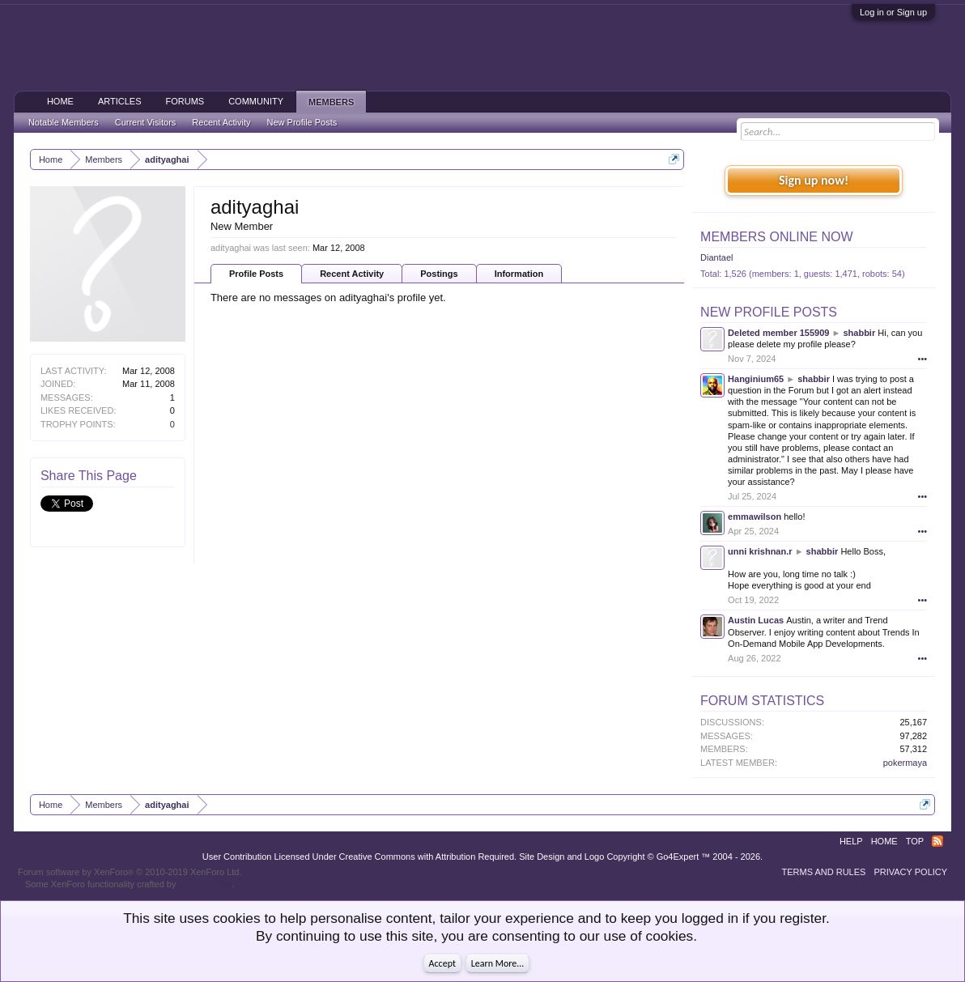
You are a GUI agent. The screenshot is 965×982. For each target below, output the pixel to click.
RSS (937, 841)
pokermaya (905, 762)
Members (331, 102)
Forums (185, 101)
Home (60, 101)
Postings (438, 273)
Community (255, 101)
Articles (120, 101)
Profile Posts (256, 273)
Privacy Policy (910, 872)
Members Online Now (776, 237)
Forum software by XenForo (130, 872)
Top (915, 841)
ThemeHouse (205, 884)
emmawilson (754, 516)
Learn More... (498, 963)
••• (923, 358)
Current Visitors (145, 122)
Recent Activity (352, 273)
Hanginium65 (756, 379)
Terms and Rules (823, 872)
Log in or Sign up (893, 12)
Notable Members (63, 122)
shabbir (859, 333)
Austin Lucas (756, 620)
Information (519, 273)
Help (851, 841)
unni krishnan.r (760, 551)
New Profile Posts (768, 312)
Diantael (716, 257)
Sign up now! (813, 180)
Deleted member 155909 (778, 333)
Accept (442, 963)
